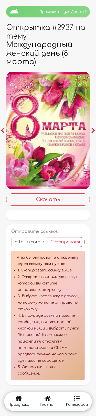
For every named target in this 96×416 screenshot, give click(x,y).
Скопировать (65, 242)
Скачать (48, 199)
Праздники (18, 401)
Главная (48, 401)
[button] (2, 130)
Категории (77, 401)
